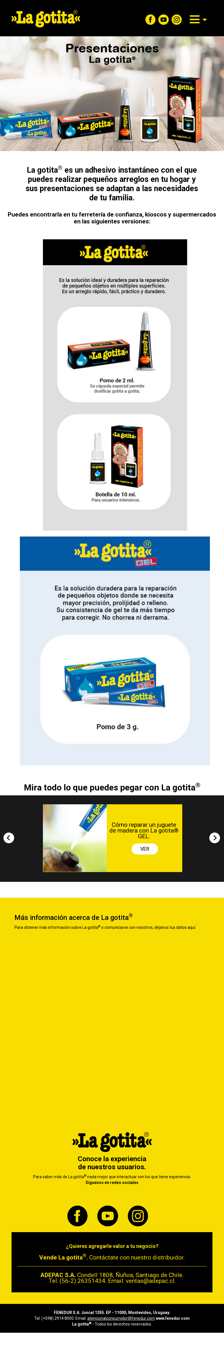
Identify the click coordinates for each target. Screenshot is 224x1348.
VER (144, 849)
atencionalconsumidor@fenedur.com (121, 1318)
